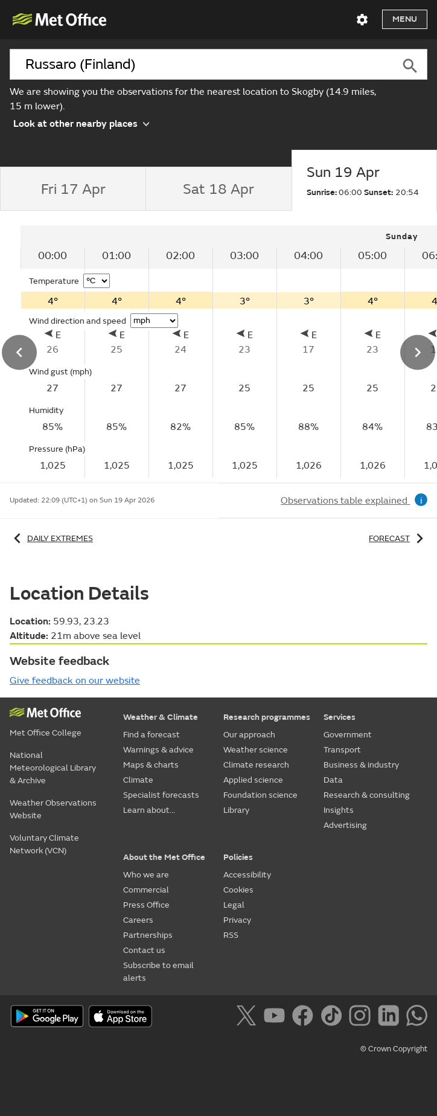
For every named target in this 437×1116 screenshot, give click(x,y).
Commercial (146, 890)
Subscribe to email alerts (158, 971)
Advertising (345, 825)
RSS (230, 935)
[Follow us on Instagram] (362, 1017)
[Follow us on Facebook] (305, 1017)
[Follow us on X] (248, 1017)
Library (236, 810)
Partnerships (148, 935)
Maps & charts (151, 765)
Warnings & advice (158, 750)
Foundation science (260, 795)
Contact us (144, 950)
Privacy (237, 920)
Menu (404, 19)
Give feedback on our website (75, 681)
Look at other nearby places (81, 122)
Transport (342, 750)
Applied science (253, 780)
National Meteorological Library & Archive (53, 768)
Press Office (146, 905)
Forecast (398, 538)
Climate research (256, 765)
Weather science (255, 750)
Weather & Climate (160, 717)
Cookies (238, 890)
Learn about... (149, 810)
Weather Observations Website (53, 809)
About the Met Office (164, 857)
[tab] (72, 189)
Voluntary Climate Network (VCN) (44, 844)
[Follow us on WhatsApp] (416, 1017)
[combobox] (201, 65)
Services (340, 717)
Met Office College (45, 733)
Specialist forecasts (161, 795)
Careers (138, 920)
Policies (238, 857)
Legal (233, 905)
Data (333, 780)
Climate (138, 780)
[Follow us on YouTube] (277, 1017)
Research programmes (266, 717)
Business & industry (361, 765)
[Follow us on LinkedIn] (391, 1017)
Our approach (249, 735)
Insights (339, 810)
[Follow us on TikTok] (333, 1017)
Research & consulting (367, 795)
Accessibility (247, 875)
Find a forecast (151, 735)
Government (348, 735)
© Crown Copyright (393, 1049)
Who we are (146, 875)
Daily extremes (51, 538)
